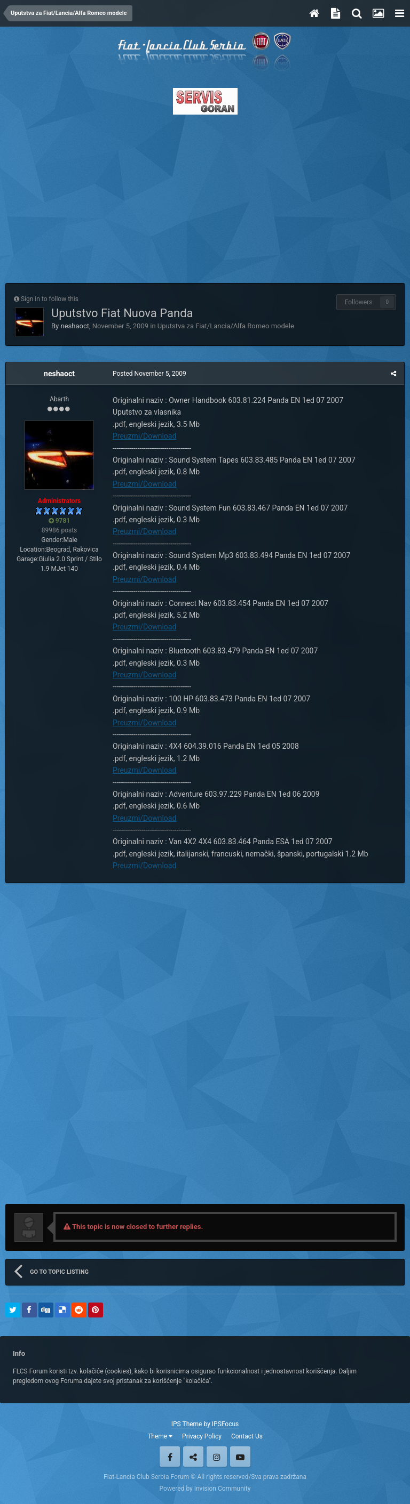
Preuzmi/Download (144, 436)
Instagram (217, 1456)
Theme (159, 1436)
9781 (59, 520)
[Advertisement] (205, 195)
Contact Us (247, 1436)
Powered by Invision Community (205, 1488)
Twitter (193, 1456)
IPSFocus (225, 1424)
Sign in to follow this (49, 299)
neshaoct (74, 326)
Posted (149, 373)
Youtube (240, 1456)
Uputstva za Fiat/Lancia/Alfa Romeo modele (225, 326)
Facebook (170, 1456)
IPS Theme (186, 1424)
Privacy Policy (202, 1436)
